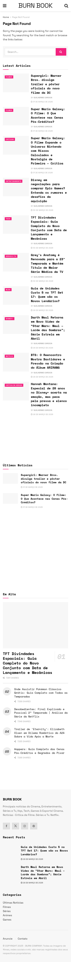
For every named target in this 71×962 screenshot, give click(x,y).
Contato (22, 938)
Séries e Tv (11, 256)
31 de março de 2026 (42, 101)
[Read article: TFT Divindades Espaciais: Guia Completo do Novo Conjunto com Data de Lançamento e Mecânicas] (16, 224)
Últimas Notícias (13, 902)
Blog (8, 290)
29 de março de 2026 (42, 310)
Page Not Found (21, 17)
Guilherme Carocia (43, 97)
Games (7, 919)
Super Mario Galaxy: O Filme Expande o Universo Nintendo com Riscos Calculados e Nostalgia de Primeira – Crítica (48, 151)
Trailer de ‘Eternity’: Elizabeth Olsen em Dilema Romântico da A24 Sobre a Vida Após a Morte (39, 732)
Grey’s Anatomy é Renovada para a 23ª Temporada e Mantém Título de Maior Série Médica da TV (48, 263)
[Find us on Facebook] (6, 826)
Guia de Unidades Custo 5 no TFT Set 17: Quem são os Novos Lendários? (47, 294)
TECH (8, 219)
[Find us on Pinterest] (33, 826)
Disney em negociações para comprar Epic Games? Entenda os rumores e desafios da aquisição (49, 190)
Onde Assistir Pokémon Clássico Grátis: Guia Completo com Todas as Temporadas (41, 692)
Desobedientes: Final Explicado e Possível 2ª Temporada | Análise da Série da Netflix (41, 712)
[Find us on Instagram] (24, 826)
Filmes (9, 77)
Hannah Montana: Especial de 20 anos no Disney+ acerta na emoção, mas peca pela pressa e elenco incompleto (49, 394)
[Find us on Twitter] (15, 826)
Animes (7, 915)
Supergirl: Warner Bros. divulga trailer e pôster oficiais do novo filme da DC (46, 84)
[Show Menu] (4, 5)
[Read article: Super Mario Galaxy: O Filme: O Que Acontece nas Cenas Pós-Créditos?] (16, 116)
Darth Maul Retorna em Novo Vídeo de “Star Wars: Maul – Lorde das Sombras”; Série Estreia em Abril (48, 328)
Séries (7, 911)
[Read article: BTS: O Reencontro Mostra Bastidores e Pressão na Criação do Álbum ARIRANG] (16, 362)
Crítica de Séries (14, 385)
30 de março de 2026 (42, 210)
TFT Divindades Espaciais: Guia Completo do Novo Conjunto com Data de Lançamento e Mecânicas (49, 228)
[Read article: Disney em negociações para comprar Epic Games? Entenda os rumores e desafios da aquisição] (16, 187)
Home (6, 17)
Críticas (10, 139)
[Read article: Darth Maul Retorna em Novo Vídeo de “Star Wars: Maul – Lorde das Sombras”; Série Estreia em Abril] (16, 324)
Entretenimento (13, 181)
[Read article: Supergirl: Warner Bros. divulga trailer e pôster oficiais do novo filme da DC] (16, 83)
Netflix (9, 356)
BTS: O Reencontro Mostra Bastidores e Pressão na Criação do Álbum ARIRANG (48, 361)
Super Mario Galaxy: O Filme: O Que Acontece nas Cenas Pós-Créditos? (48, 115)
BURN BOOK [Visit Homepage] (35, 5)
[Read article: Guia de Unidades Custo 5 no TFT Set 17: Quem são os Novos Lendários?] (16, 295)
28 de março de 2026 (42, 377)
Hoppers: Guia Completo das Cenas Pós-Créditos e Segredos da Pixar (39, 751)
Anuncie (7, 938)
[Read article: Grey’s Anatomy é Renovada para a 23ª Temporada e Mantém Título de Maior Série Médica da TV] (16, 262)
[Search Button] (66, 5)
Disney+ (9, 319)
